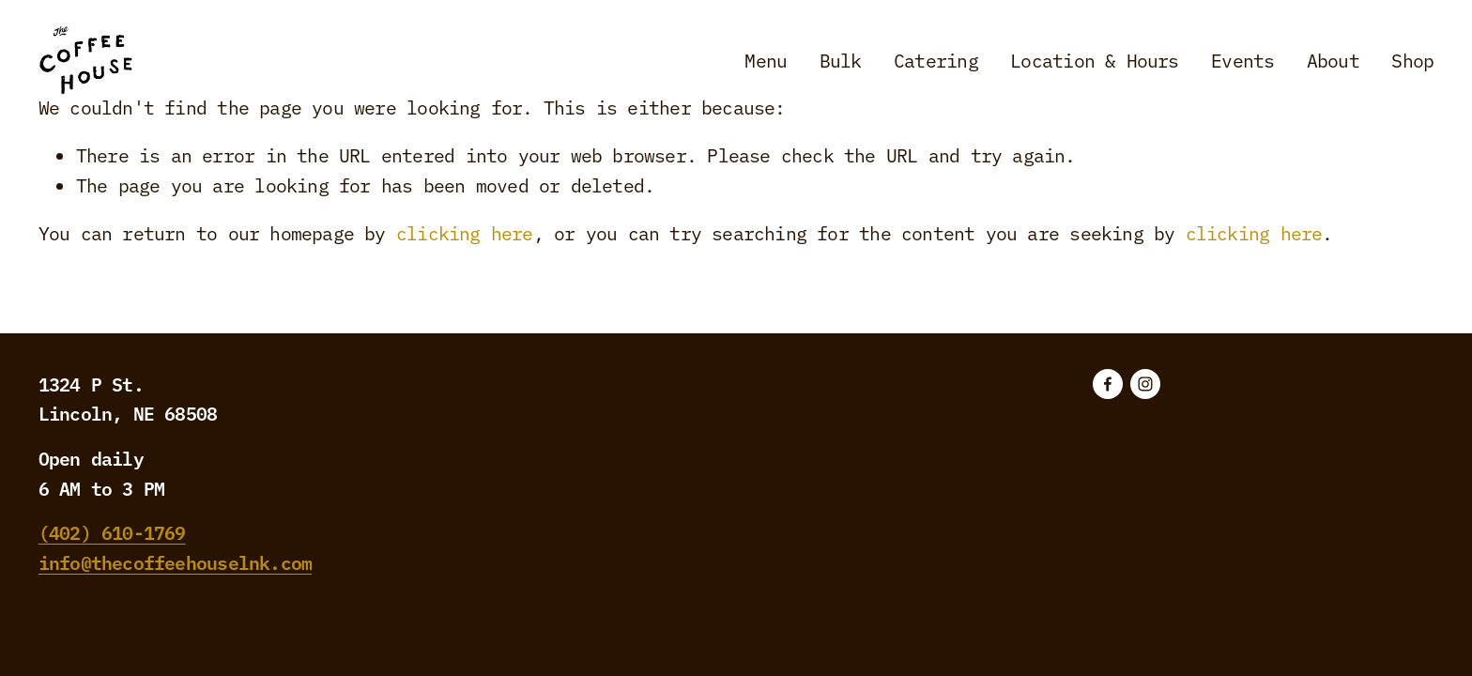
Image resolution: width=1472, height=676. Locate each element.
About (1333, 59)
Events (1242, 59)
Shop (1412, 59)
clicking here (464, 232)
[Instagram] (1145, 384)
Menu (765, 59)
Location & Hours (1094, 59)
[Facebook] (1108, 384)
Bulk (841, 59)
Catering (936, 59)
